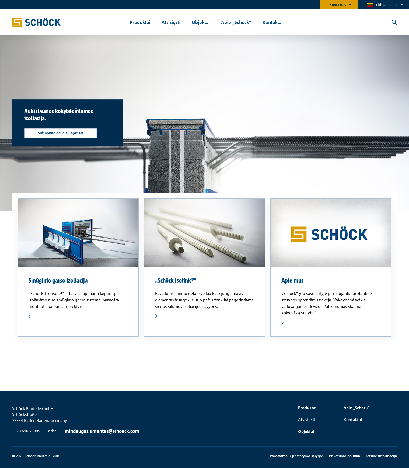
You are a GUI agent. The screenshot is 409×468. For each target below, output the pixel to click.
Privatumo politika (344, 456)
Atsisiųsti (306, 419)
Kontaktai (353, 419)
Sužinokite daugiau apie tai (60, 133)
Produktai (307, 407)
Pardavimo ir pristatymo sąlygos (297, 456)
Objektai (306, 431)
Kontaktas (338, 4)
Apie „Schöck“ (357, 407)
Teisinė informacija (381, 456)
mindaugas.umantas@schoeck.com (102, 431)
